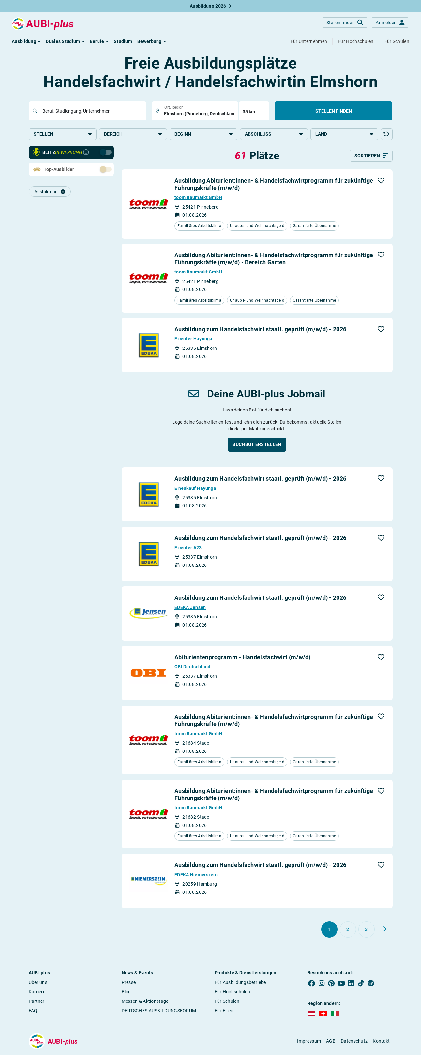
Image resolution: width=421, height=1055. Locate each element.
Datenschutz (354, 1041)
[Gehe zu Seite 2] (348, 930)
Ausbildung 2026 (210, 5)
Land (344, 134)
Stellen (63, 134)
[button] (26, 41)
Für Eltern (225, 1011)
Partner (37, 1001)
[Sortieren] (371, 156)
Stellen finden (333, 111)
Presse (129, 982)
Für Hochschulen (232, 992)
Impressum (309, 1041)
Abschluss (274, 134)
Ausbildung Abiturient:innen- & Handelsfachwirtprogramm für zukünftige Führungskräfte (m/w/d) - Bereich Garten (273, 259)
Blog (126, 992)
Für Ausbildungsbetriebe (240, 982)
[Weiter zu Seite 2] (385, 929)
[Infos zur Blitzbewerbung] (86, 153)
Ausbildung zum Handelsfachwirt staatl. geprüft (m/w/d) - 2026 (260, 329)
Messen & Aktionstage (145, 1001)
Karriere (37, 992)
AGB (331, 1041)
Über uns (38, 982)
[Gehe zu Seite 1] (329, 930)
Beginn (203, 134)
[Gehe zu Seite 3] (366, 930)
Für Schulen (227, 1001)
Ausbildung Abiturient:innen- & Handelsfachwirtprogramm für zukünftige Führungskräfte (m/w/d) (273, 185)
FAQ (33, 1011)
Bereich (133, 134)
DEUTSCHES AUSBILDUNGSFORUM (159, 1011)
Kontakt (381, 1041)
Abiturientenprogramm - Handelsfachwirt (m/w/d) (242, 657)
